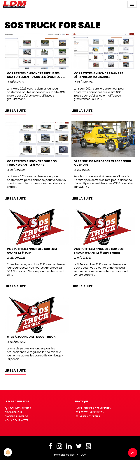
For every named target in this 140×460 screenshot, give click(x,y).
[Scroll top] (132, 452)
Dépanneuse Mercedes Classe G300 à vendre (102, 163)
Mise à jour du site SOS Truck (31, 337)
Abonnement (13, 412)
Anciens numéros (16, 416)
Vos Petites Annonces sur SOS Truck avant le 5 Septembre (99, 250)
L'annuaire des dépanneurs (93, 408)
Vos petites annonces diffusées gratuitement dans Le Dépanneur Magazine (34, 75)
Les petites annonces (89, 412)
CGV (83, 454)
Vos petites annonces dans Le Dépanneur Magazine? (98, 75)
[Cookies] (8, 452)
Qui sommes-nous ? (18, 408)
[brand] (15, 4)
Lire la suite (15, 110)
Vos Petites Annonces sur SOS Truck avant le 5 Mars (32, 163)
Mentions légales (64, 454)
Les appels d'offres (87, 416)
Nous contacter (17, 420)
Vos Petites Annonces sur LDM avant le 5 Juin (32, 250)
